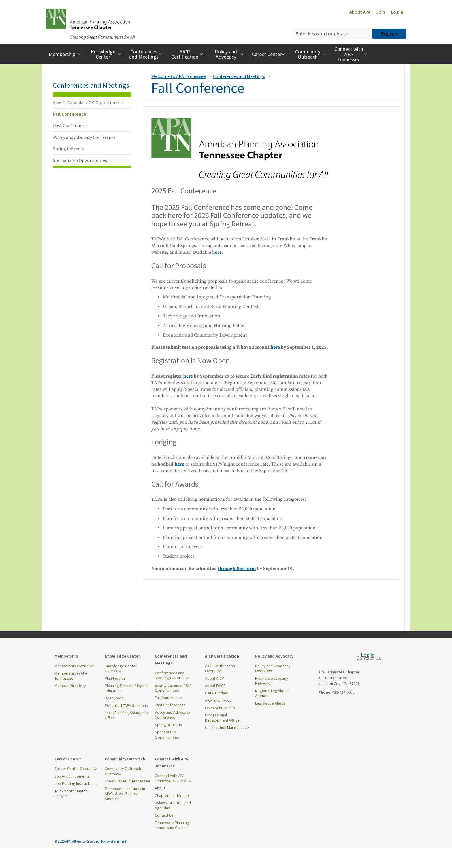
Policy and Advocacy (230, 54)
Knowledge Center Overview (121, 668)
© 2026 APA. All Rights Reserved (77, 841)
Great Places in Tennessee (127, 781)
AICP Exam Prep (218, 700)
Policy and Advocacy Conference (84, 137)
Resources (114, 698)
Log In (397, 12)
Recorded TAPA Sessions (126, 705)
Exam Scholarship (220, 707)
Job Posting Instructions (75, 783)
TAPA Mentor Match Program (70, 793)
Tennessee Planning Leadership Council (172, 825)
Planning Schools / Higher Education (126, 688)
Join (380, 12)
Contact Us (164, 815)
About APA (359, 12)
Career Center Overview (75, 768)
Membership (65, 54)
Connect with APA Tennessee (351, 54)
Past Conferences (70, 125)
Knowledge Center (107, 54)
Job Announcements (72, 776)
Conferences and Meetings (146, 54)
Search (389, 33)
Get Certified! (216, 693)
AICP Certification (187, 54)
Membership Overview (74, 665)
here (217, 252)
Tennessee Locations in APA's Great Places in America (125, 793)
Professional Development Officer (223, 717)
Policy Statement (113, 841)
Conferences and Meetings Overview (172, 675)
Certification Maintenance (227, 727)
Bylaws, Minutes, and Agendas (173, 805)
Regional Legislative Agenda (272, 693)
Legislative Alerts (270, 703)
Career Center (269, 54)
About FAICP (215, 685)
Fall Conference (69, 114)
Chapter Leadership (172, 795)
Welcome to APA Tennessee (178, 76)
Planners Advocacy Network (271, 681)
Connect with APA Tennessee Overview (173, 778)
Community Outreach (311, 54)
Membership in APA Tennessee (70, 675)
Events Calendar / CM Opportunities (88, 102)
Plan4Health (115, 678)
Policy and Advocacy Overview (273, 668)
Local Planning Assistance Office (127, 715)
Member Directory (70, 685)
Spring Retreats (68, 149)
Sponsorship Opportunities (80, 160)
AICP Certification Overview (220, 668)
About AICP (214, 678)
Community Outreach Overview (123, 771)
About (160, 788)
